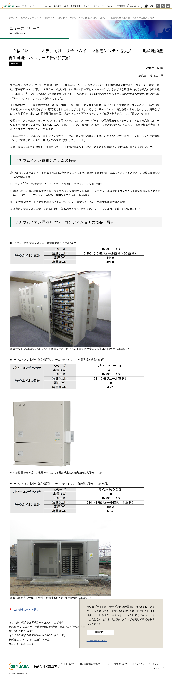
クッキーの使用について (116, 664)
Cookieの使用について (97, 640)
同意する (100, 632)
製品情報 (58, 6)
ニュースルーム (44, 6)
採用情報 (121, 6)
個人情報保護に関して (90, 664)
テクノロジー (108, 6)
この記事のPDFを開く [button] (26, 609)
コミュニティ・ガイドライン (145, 664)
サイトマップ (157, 668)
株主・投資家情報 (72, 6)
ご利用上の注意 (68, 664)
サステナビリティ (91, 6)
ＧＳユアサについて (25, 6)
